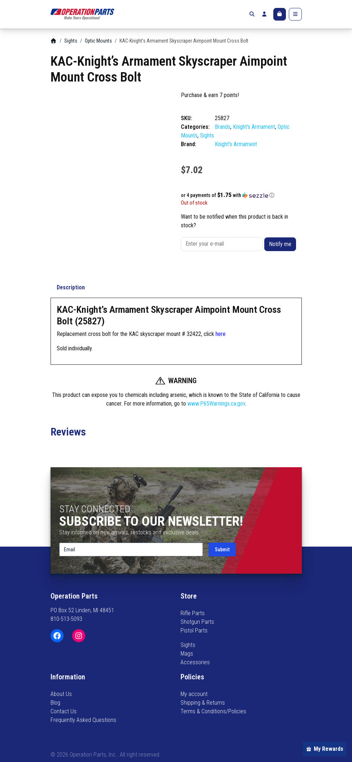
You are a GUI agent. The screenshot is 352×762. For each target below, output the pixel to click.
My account (194, 694)
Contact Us (64, 711)
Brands (222, 126)
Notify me (280, 244)
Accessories (195, 662)
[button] (241, 195)
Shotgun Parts (197, 621)
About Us (61, 694)
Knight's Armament (254, 126)
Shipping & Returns (203, 702)
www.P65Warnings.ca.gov (216, 403)
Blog (55, 702)
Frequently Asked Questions (83, 720)
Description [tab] (71, 287)
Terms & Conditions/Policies (213, 711)
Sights (70, 41)
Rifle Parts (193, 613)
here (221, 333)
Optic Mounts (98, 41)
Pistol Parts (194, 630)
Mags (187, 653)
